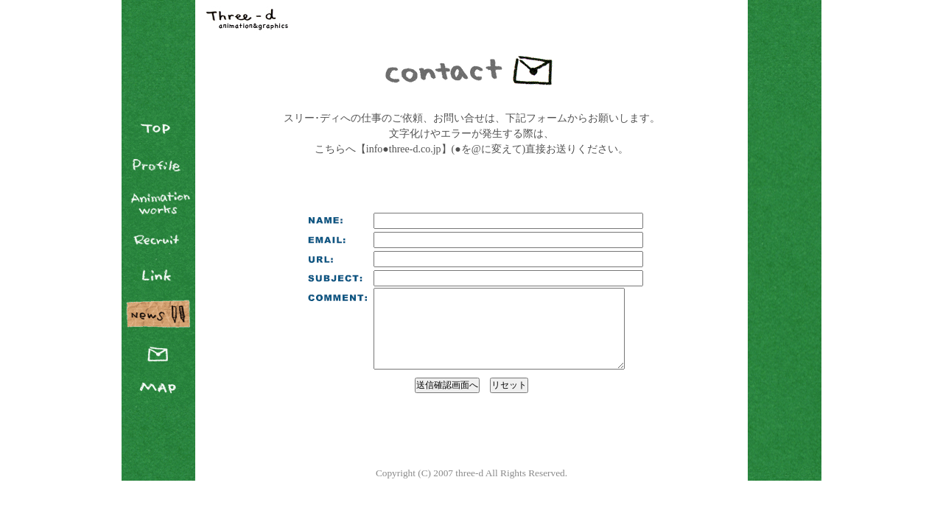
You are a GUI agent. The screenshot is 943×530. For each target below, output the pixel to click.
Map (158, 386)
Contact (158, 349)
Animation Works (158, 202)
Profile (158, 165)
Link (158, 276)
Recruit (158, 239)
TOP (158, 128)
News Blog (158, 312)
